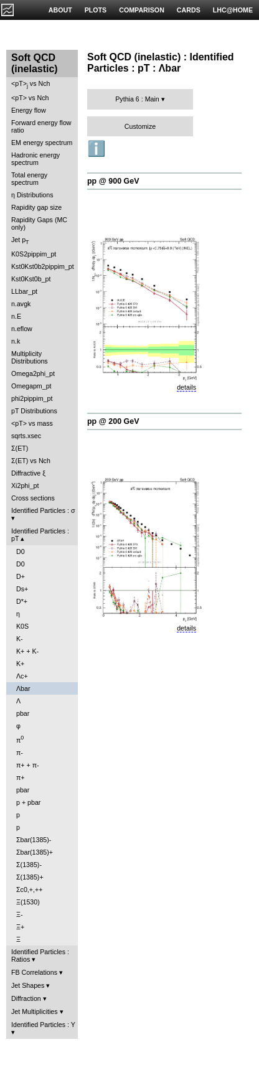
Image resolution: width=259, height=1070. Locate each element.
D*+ (21, 601)
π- (19, 752)
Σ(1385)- (29, 864)
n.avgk (21, 303)
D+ (20, 576)
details (186, 387)
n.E (16, 316)
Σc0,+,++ (29, 889)
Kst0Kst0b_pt (30, 279)
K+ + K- (27, 651)
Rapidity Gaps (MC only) (39, 223)
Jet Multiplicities (34, 1011)
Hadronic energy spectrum (35, 158)
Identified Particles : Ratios (40, 955)
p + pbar (28, 802)
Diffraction (26, 998)
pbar (22, 713)
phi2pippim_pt (31, 398)
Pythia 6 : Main (137, 99)
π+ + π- (27, 765)
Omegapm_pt (31, 386)
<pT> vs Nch (30, 84)
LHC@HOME (233, 10)
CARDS (188, 10)
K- (19, 638)
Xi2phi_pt (25, 485)
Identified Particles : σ (43, 510)
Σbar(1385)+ (34, 852)
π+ (20, 777)
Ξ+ (20, 927)
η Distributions (32, 195)
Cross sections (33, 498)
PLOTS (96, 10)
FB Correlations (34, 972)
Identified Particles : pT (40, 534)
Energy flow (28, 110)
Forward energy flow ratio (41, 126)
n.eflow (21, 328)
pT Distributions (34, 411)
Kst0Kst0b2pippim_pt (42, 266)
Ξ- (19, 914)
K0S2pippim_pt (33, 254)
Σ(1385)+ (30, 877)
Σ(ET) (19, 448)
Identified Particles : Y (43, 1024)
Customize (140, 126)
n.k (15, 341)
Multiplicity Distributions (29, 357)
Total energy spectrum (29, 178)
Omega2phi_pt (33, 373)
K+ (20, 663)
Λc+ (22, 676)
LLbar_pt (24, 291)
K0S (22, 626)
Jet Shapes (27, 985)
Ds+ (22, 589)
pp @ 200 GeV (113, 421)
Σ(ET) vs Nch (30, 460)
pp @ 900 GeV (113, 181)
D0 (20, 551)
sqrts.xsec (26, 435)
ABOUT (60, 10)
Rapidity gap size (36, 207)
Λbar (23, 688)
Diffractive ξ (28, 473)
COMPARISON (141, 10)
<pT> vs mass (32, 423)
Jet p (20, 240)
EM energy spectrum (41, 142)
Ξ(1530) (28, 902)
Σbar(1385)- (33, 839)
